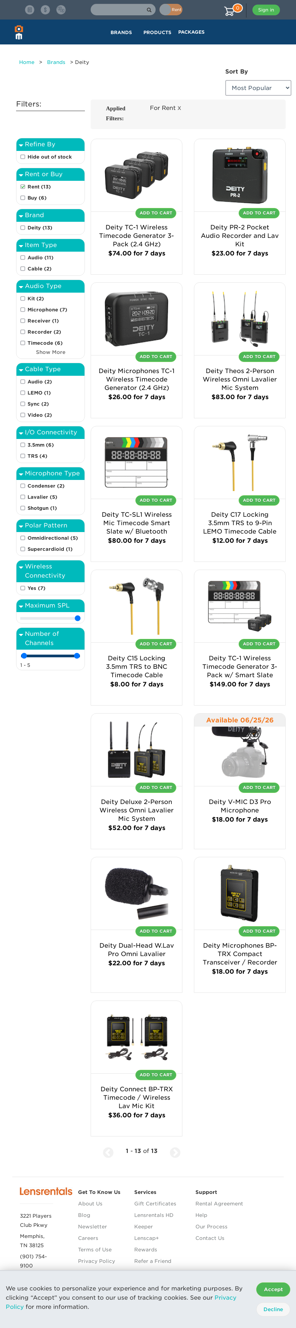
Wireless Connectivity (45, 571)
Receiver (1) (43, 321)
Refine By (40, 144)
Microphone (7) (47, 310)
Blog (84, 1215)
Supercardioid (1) (50, 549)
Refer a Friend (152, 1261)
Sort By (236, 71)
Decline (273, 1309)
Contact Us (209, 1238)
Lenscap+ (146, 1238)
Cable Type (43, 369)
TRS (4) (37, 456)
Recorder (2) (44, 332)
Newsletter (92, 1227)
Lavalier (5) (42, 497)
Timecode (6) (45, 343)
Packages (191, 32)
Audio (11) (41, 257)
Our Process (211, 1227)
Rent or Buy (44, 174)
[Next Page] (175, 1151)
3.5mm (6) (41, 445)
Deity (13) (40, 228)
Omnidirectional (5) (53, 538)
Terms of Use (95, 1250)
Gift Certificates (155, 1204)
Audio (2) (40, 382)
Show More (50, 352)
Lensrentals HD (154, 1215)
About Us (90, 1204)
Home (26, 62)
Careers (88, 1238)
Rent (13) (39, 187)
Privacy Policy (96, 1261)
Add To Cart (156, 213)
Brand (34, 215)
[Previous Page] (108, 1151)
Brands (56, 62)
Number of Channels (42, 638)
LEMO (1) (39, 393)
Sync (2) (38, 404)
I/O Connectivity (51, 432)
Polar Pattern (46, 525)
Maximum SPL (47, 605)
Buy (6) (37, 198)
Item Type (41, 245)
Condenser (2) (46, 486)
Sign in (266, 10)
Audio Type (43, 286)
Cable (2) (40, 269)
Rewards (145, 1250)
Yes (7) (37, 588)
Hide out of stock (50, 157)
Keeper (143, 1227)
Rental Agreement (219, 1204)
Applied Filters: (115, 113)
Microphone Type (52, 473)
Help (201, 1215)
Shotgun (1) (42, 508)
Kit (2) (36, 298)
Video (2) (40, 415)
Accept (273, 1289)
